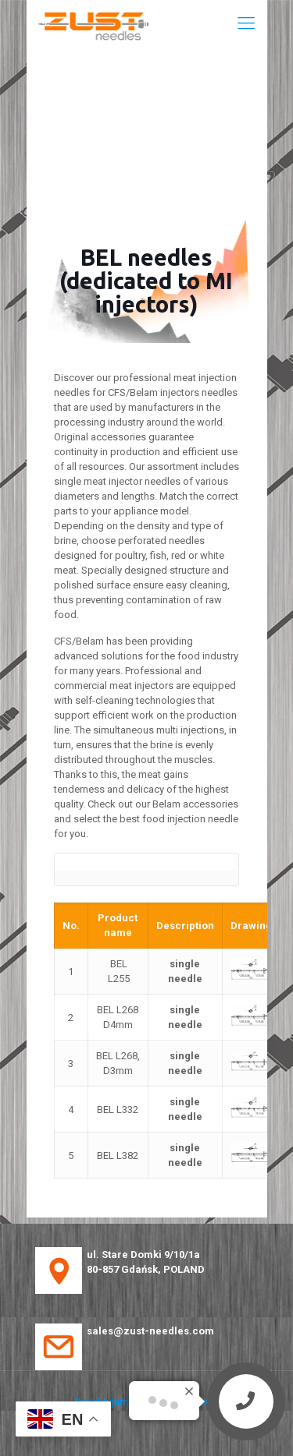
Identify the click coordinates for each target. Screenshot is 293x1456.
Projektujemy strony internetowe (147, 1402)
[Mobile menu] (246, 23)
